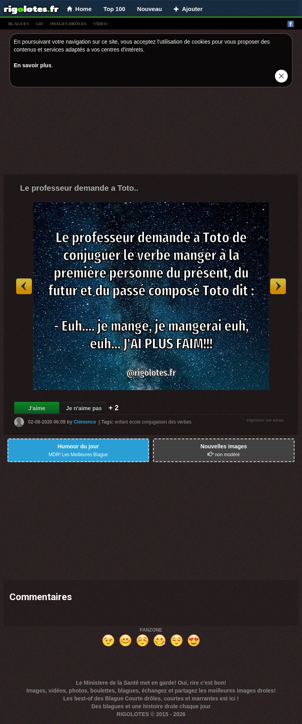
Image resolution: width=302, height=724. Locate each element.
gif (40, 23)
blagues (18, 23)
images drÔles (68, 23)
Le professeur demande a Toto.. (79, 188)
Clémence (85, 422)
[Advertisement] (151, 132)
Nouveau (149, 9)
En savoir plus (33, 65)
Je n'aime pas (84, 408)
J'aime (36, 408)
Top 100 (114, 9)
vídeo (100, 23)
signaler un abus (265, 420)
